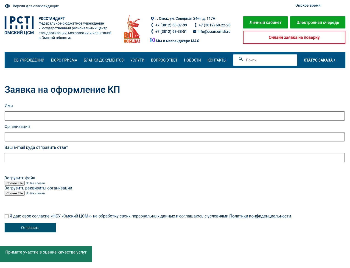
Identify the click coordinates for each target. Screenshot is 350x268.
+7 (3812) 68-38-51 (171, 31)
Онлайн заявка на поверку (294, 37)
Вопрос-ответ (164, 60)
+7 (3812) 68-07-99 (171, 25)
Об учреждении (29, 60)
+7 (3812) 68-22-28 (214, 25)
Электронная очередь (318, 22)
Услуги (137, 60)
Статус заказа (318, 60)
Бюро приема (64, 60)
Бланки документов (104, 60)
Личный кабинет (265, 22)
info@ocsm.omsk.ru (211, 31)
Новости (192, 60)
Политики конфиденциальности (260, 216)
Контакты (217, 60)
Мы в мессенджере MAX (174, 41)
